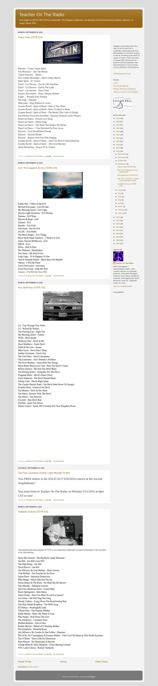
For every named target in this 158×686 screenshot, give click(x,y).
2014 (118, 220)
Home (63, 661)
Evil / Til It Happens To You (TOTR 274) (37, 168)
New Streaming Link (120, 86)
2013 (118, 224)
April (120, 203)
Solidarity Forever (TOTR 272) (33, 512)
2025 (118, 122)
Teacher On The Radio (41, 14)
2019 (118, 141)
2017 (118, 148)
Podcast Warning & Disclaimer (124, 89)
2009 (118, 237)
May (119, 200)
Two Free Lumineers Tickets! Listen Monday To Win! (44, 473)
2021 (118, 135)
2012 (118, 227)
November (122, 157)
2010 (118, 234)
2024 (118, 125)
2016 (118, 151)
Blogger (92, 677)
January (121, 213)
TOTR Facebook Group (122, 74)
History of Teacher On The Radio (125, 92)
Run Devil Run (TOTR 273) (31, 287)
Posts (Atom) (33, 667)
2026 (118, 118)
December (122, 154)
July (119, 193)
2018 (118, 145)
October (121, 161)
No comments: (59, 156)
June (120, 197)
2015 (118, 217)
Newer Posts (24, 661)
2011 (118, 230)
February (121, 210)
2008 (118, 240)
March (120, 206)
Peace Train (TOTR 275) (30, 37)
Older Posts (101, 661)
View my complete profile (122, 286)
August (121, 190)
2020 (118, 138)
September (122, 164)
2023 (118, 128)
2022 (118, 131)
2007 (118, 243)
